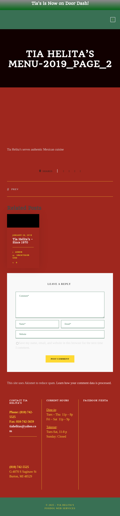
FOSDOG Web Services (60, 508)
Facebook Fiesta (95, 400)
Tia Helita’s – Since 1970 (22, 241)
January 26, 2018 (22, 235)
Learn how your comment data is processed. (84, 383)
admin (18, 252)
